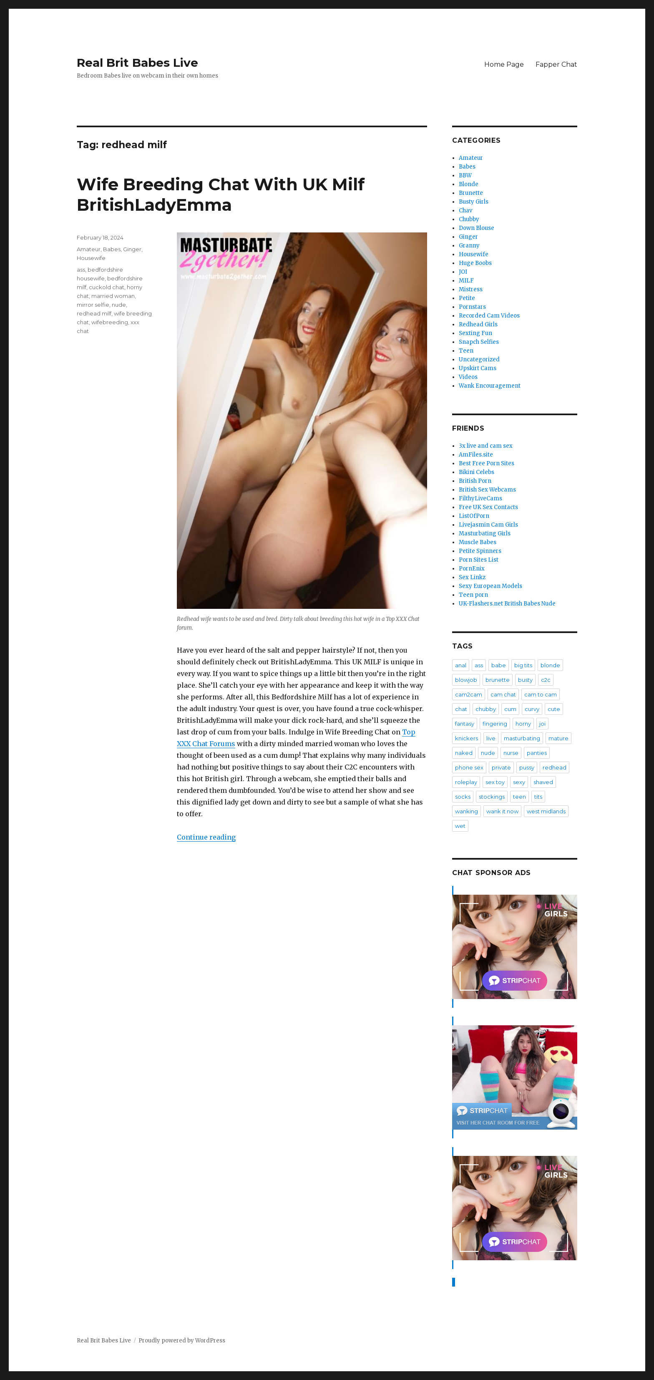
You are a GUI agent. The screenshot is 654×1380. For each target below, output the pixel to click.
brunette (497, 679)
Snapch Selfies (479, 342)
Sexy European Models (490, 586)
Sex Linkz (472, 577)
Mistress (471, 289)
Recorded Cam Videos (489, 315)
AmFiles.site (476, 454)
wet (460, 825)
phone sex (469, 767)
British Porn (475, 480)
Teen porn (473, 594)
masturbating (522, 738)
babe (498, 665)
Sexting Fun (475, 333)
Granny (469, 245)
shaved (543, 782)
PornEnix (472, 568)
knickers (466, 738)
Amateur (89, 249)
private (501, 767)
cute (554, 709)
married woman (113, 296)
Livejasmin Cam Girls (488, 524)
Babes (112, 249)
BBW (465, 175)
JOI (463, 271)
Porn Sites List (478, 559)
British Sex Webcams (487, 489)
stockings (492, 796)
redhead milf (94, 313)
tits (538, 796)
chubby (485, 709)
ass (81, 269)
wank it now (502, 811)
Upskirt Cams (477, 368)
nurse (510, 752)
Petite (467, 298)
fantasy (464, 723)
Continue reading (206, 837)
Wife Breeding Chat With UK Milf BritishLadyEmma (221, 194)
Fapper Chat (556, 64)
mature (558, 738)
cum (510, 709)
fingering (495, 723)
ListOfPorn (474, 516)
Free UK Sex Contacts (488, 507)
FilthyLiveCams (480, 498)
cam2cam (468, 694)
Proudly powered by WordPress (181, 1340)
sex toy (495, 782)
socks (462, 796)
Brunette (471, 193)
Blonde (468, 184)
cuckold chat (106, 287)
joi (542, 723)
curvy (532, 709)
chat (461, 709)
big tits (523, 665)
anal (460, 665)
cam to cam (540, 694)
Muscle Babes (477, 542)
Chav (465, 210)
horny (523, 723)
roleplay (466, 782)
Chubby (469, 219)
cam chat (503, 694)
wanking (466, 811)
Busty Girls (473, 201)
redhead (554, 767)
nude (119, 304)
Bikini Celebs (476, 472)
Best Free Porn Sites (486, 463)
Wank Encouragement (490, 385)
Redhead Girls (478, 324)
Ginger (132, 249)
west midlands (546, 811)
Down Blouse (476, 228)
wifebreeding (109, 322)
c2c (546, 679)
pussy (526, 767)
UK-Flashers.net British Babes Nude (507, 603)
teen (519, 796)
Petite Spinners (480, 551)
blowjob (466, 679)
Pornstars (472, 306)
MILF (466, 280)
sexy (519, 782)
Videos (468, 377)
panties (537, 752)
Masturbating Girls (485, 533)
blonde (550, 665)
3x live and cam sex (486, 445)
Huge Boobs (475, 263)
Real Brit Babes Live (137, 63)
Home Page (504, 64)
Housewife (91, 258)
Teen (466, 350)
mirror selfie (93, 304)
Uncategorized (479, 359)
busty (525, 679)
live (491, 738)
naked (464, 752)
